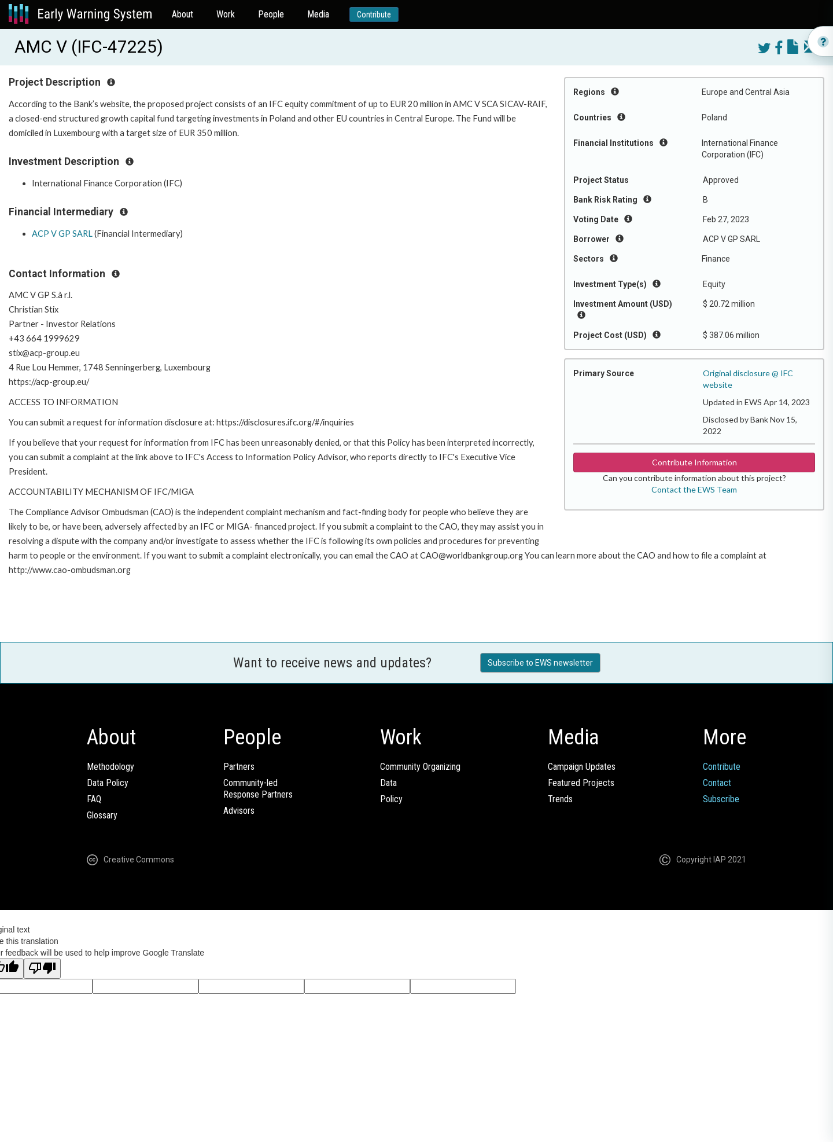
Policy (391, 799)
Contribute (374, 14)
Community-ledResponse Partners (258, 788)
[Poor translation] (42, 969)
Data (388, 782)
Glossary (102, 815)
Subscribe (721, 799)
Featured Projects (581, 782)
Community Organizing (420, 766)
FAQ (94, 799)
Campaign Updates (581, 766)
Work (225, 14)
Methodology (110, 766)
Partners (239, 766)
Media (318, 14)
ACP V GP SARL (62, 233)
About (182, 14)
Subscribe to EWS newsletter (540, 662)
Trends (560, 799)
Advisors (239, 810)
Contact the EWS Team (694, 489)
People (271, 14)
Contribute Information (694, 462)
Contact (717, 782)
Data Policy (107, 782)
